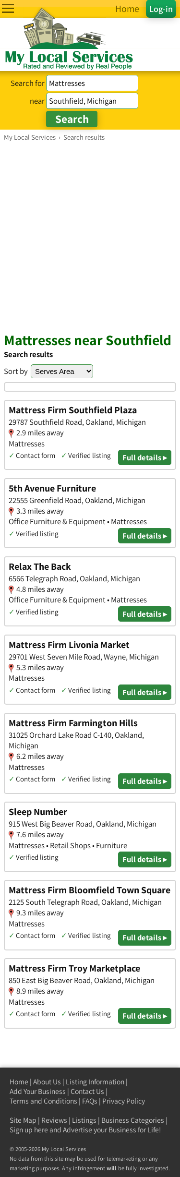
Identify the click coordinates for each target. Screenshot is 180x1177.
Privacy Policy (123, 1100)
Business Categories (132, 1120)
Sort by (16, 371)
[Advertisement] (90, 236)
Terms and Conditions (43, 1100)
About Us (47, 1081)
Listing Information (95, 1081)
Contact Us (87, 1091)
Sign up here (29, 1129)
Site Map (23, 1120)
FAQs (89, 1100)
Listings (84, 1120)
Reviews (54, 1120)
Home (19, 1081)
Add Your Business (38, 1091)
